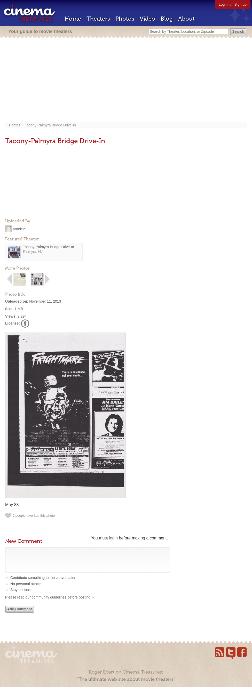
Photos (124, 18)
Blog (167, 18)
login (113, 538)
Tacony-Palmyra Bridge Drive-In (50, 125)
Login (223, 4)
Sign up (240, 4)
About (186, 18)
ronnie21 (20, 229)
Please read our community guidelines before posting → (50, 602)
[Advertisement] (128, 80)
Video (147, 18)
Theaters (98, 18)
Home (73, 18)
